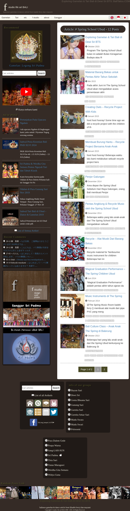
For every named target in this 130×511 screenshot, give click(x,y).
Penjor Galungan (95, 176)
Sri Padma (52, 455)
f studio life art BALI (16, 7)
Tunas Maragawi (55, 465)
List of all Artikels (43, 395)
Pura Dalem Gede (56, 440)
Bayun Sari (76, 390)
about (46, 17)
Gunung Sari (76, 405)
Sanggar (58, 17)
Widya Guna (53, 474)
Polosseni (75, 429)
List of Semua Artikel (27, 230)
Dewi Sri (75, 395)
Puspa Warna (54, 445)
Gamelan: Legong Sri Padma (26, 65)
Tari (16, 17)
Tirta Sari (52, 460)
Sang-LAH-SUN (55, 450)
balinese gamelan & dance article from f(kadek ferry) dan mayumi (64, 507)
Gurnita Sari (76, 409)
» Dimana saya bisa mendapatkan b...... (30, 260)
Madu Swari (76, 424)
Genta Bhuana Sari (79, 400)
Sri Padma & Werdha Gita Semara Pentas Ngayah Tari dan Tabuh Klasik (33, 167)
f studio (35, 17)
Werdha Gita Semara (57, 470)
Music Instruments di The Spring (103, 296)
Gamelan (6, 17)
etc (25, 17)
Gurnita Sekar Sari (79, 414)
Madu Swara (76, 419)
